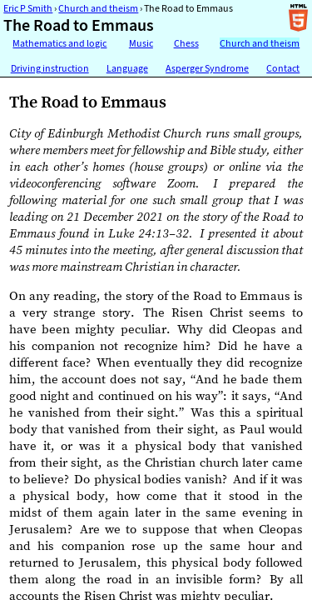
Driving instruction (50, 68)
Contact (283, 68)
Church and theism (98, 8)
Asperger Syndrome (207, 68)
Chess (186, 43)
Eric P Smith (27, 8)
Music (141, 43)
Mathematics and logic (59, 43)
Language (127, 68)
